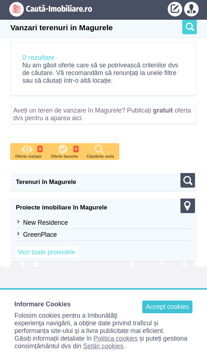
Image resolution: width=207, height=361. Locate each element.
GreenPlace (40, 234)
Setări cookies (103, 346)
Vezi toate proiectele (46, 252)
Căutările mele (100, 150)
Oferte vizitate (29, 150)
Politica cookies (115, 338)
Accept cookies (167, 306)
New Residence (45, 222)
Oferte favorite (65, 150)
